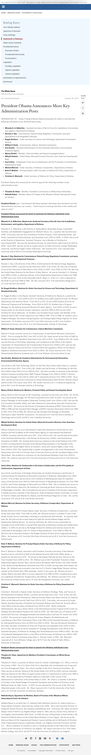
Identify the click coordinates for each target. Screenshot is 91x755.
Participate (64, 745)
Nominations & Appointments (14, 78)
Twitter (83, 101)
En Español (21, 750)
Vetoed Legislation (12, 74)
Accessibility (32, 750)
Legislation (7, 62)
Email (83, 112)
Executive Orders (12, 50)
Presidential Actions (11, 47)
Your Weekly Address (11, 27)
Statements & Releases (32, 13)
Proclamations (10, 58)
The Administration (48, 745)
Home (3, 13)
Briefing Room (13, 13)
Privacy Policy (60, 750)
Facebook (83, 107)
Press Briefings (9, 35)
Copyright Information (45, 750)
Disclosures (8, 82)
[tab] (3, 7)
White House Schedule (12, 43)
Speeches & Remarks (11, 31)
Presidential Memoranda (15, 54)
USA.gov (71, 750)
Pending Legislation (13, 66)
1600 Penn (76, 745)
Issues (34, 745)
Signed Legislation (12, 70)
